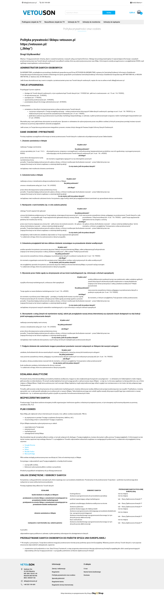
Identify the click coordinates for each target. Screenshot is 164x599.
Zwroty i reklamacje (58, 568)
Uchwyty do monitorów (91, 22)
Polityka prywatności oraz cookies (63, 575)
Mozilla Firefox (29, 451)
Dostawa (87, 575)
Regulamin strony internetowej (62, 585)
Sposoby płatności (58, 578)
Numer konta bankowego (92, 572)
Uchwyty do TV (73, 22)
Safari (27, 449)
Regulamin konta (58, 581)
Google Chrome (30, 445)
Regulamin (55, 572)
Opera (27, 447)
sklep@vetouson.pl (30, 581)
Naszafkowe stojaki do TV (54, 22)
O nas (86, 568)
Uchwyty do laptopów (112, 22)
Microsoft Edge (30, 454)
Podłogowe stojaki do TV (31, 22)
